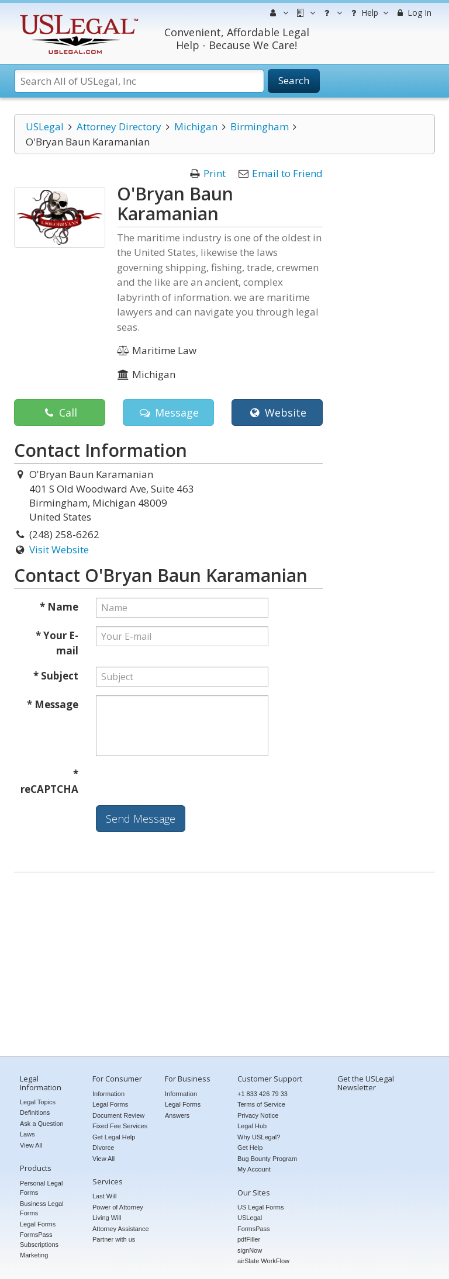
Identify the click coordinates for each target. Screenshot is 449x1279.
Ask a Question (42, 1123)
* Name (59, 606)
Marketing (34, 1255)
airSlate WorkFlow (263, 1260)
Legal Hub (252, 1125)
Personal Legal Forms (41, 1188)
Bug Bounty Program (267, 1158)
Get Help (250, 1147)
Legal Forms (38, 1224)
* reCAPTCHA (49, 781)
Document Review (118, 1115)
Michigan (195, 126)
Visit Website (59, 549)
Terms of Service (261, 1104)
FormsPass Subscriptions (39, 1239)
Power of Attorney (117, 1207)
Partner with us (113, 1239)
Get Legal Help (113, 1137)
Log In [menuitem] (413, 12)
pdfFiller (248, 1239)
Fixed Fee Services (119, 1125)
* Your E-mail (57, 643)
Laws (27, 1134)
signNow (249, 1250)
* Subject (55, 675)
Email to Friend (287, 173)
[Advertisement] (224, 966)
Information (108, 1093)
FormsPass (253, 1228)
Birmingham (259, 126)
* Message (52, 704)
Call (59, 412)
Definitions (35, 1112)
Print (214, 173)
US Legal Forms (260, 1207)
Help (368, 13)
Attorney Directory (119, 126)
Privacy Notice (257, 1115)
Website (277, 412)
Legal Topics (38, 1101)
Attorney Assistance (120, 1228)
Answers (177, 1115)
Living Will (107, 1217)
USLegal (45, 126)
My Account (254, 1169)
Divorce (103, 1147)
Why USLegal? (258, 1137)
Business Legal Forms (42, 1208)
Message (168, 412)
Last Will (104, 1196)
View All (31, 1145)
